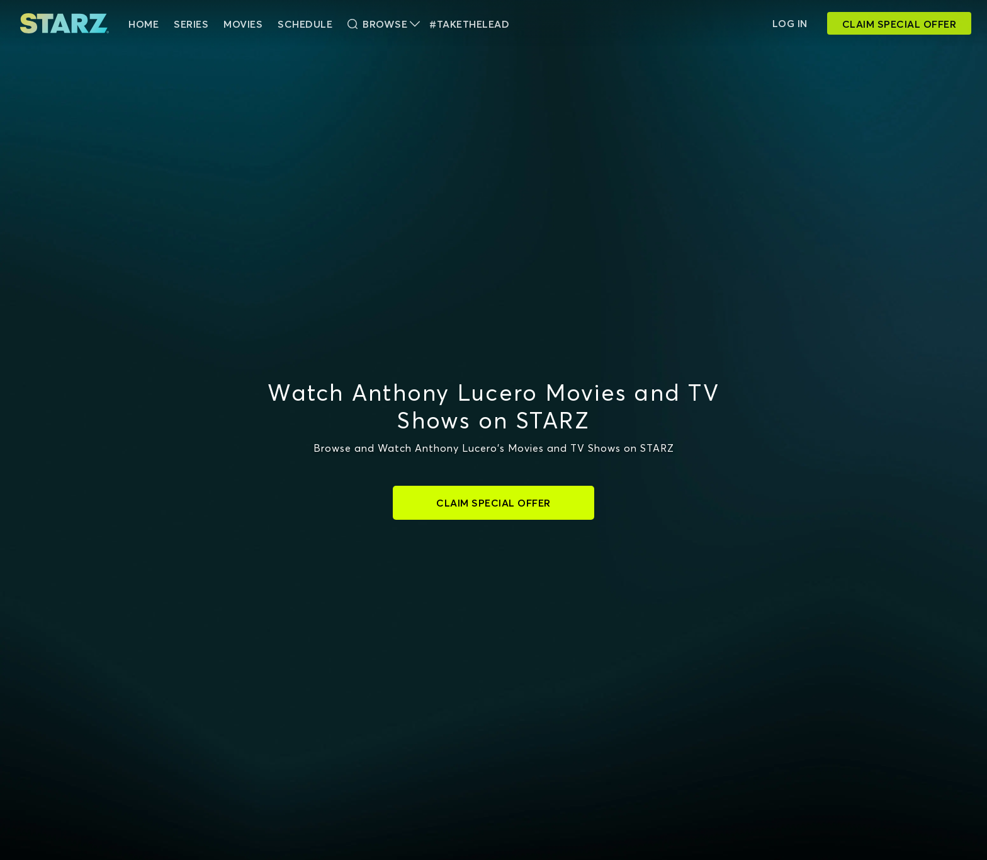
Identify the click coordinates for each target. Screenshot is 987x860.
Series (191, 24)
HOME (143, 24)
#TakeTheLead (469, 24)
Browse (383, 24)
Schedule (305, 24)
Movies (242, 24)
